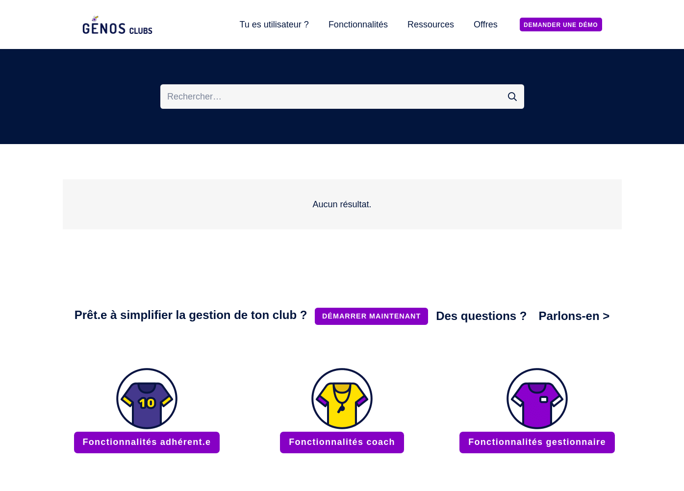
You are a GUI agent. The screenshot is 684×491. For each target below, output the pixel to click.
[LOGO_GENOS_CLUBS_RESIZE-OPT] (119, 24)
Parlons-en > (574, 315)
